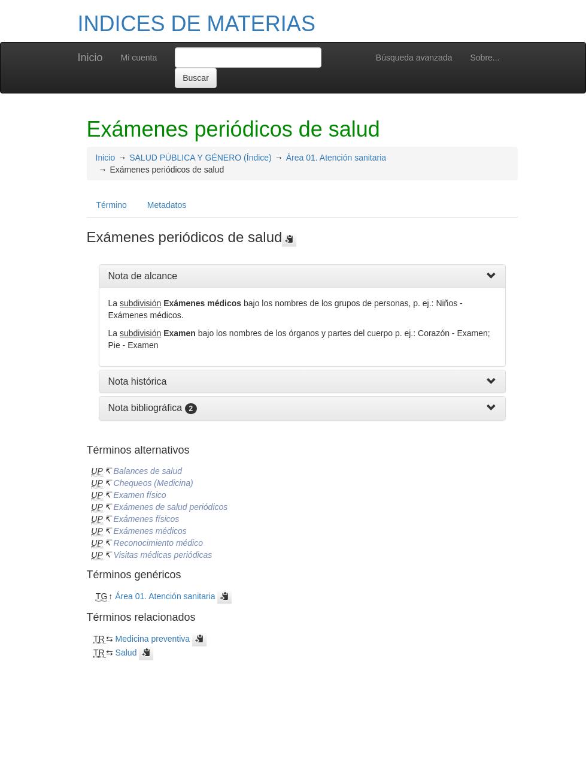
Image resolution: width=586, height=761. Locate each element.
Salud (126, 652)
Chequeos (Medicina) (153, 483)
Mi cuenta (139, 57)
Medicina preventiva (153, 639)
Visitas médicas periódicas (163, 555)
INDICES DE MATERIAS (196, 23)
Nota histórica (137, 381)
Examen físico (140, 495)
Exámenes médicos (150, 531)
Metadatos (166, 205)
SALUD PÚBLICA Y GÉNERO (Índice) (200, 157)
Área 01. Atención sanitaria (336, 157)
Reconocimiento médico (158, 543)
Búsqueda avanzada (414, 57)
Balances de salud (148, 471)
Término (111, 205)
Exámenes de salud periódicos (171, 507)
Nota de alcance (143, 276)
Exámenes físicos (147, 519)
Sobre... (484, 57)
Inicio (90, 58)
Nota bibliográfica (145, 408)
